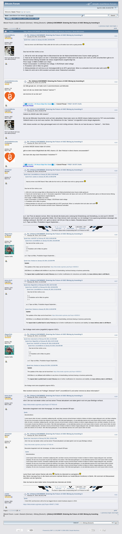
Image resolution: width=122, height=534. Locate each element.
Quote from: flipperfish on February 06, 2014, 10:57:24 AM (40, 285)
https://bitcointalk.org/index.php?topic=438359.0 (64, 267)
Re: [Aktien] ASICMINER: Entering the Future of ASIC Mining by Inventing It (54, 35)
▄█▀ (93, 230)
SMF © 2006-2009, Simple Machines (68, 530)
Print (115, 28)
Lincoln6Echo (10, 35)
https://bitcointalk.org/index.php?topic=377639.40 (40, 404)
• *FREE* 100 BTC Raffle (74, 104)
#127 (115, 281)
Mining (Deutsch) (40, 23)
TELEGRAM (70, 228)
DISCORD (82, 228)
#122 (115, 82)
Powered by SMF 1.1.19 (50, 530)
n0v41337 (8, 170)
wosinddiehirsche (11, 81)
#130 (115, 434)
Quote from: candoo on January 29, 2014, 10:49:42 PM (39, 39)
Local (16, 23)
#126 (115, 234)
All (19, 28)
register (28, 12)
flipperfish (8, 234)
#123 (115, 110)
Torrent (31, 15)
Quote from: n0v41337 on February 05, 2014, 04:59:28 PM (40, 238)
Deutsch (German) (26, 23)
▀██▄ (46, 227)
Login (24, 18)
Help (14, 18)
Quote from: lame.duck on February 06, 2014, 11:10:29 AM (40, 339)
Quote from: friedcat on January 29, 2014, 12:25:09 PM (39, 260)
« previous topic (103, 26)
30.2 (27, 15)
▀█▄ (47, 230)
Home (9, 18)
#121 (115, 36)
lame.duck (8, 280)
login (22, 12)
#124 (115, 142)
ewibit (7, 494)
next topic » (114, 26)
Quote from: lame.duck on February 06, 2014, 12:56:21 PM (40, 438)
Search (19, 18)
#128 (115, 335)
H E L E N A (60, 227)
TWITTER (58, 228)
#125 (115, 170)
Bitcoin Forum (8, 23)
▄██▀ (94, 227)
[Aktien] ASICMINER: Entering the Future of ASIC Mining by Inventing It (73, 23)
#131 (115, 495)
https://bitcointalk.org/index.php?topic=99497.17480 (41, 504)
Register (30, 18)
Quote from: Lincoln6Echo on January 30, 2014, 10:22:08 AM (41, 174)
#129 (115, 396)
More (36, 18)
